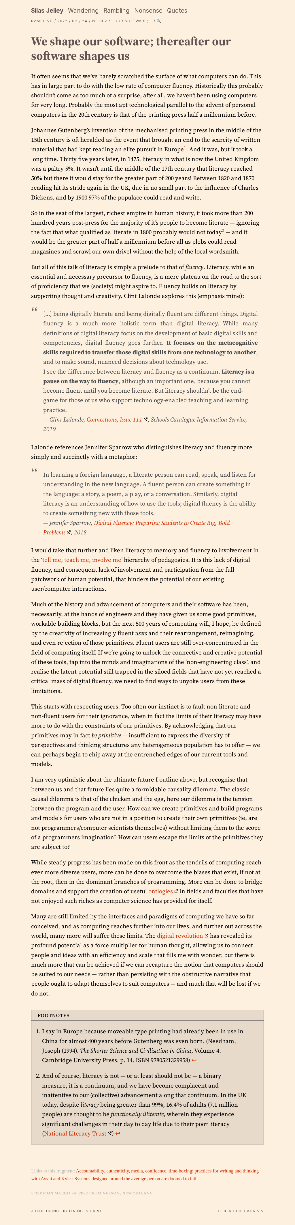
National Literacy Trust (75, 1133)
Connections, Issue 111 (114, 419)
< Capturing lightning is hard (66, 1211)
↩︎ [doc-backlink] (194, 1060)
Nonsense (148, 10)
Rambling (116, 10)
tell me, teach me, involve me (81, 559)
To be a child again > (239, 1211)
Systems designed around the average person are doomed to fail (135, 1178)
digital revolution (180, 935)
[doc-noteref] (185, 149)
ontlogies (160, 891)
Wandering (83, 10)
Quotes (177, 10)
